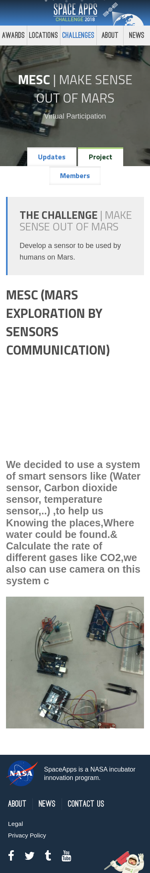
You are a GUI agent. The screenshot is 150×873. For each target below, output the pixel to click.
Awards (13, 35)
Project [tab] (100, 156)
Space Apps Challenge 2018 (75, 13)
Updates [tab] (52, 156)
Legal (15, 823)
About (110, 35)
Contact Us (86, 804)
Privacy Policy (27, 835)
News (47, 804)
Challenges (78, 35)
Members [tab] (75, 175)
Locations (43, 35)
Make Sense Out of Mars (84, 88)
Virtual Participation (75, 116)
